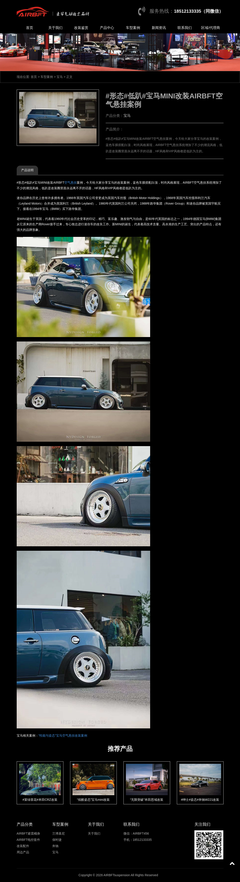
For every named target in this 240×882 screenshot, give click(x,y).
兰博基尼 (58, 833)
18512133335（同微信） (198, 11)
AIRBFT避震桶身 (28, 833)
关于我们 (55, 28)
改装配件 (23, 846)
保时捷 (57, 839)
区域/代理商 (210, 28)
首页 (29, 28)
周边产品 (23, 852)
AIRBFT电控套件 (28, 839)
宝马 (59, 77)
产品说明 (27, 170)
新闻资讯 (159, 28)
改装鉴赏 (81, 28)
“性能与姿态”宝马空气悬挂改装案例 (62, 735)
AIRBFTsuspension (116, 875)
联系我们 (184, 28)
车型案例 (133, 28)
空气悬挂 (70, 182)
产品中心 (107, 28)
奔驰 (55, 846)
